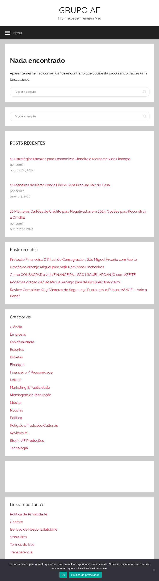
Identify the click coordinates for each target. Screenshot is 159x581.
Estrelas (16, 357)
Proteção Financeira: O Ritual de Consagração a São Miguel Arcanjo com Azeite (73, 259)
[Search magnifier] (145, 92)
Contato (16, 522)
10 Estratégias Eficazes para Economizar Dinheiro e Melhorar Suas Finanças (70, 159)
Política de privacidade (85, 574)
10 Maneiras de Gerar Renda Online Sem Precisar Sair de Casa (60, 185)
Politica (16, 418)
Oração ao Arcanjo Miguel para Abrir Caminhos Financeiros (57, 267)
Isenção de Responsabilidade (33, 529)
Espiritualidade (22, 342)
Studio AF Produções (27, 440)
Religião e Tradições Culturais (34, 425)
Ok (63, 574)
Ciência (16, 327)
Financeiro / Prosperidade (31, 372)
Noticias (16, 410)
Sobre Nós (18, 537)
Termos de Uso (22, 544)
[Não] (154, 570)
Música (15, 403)
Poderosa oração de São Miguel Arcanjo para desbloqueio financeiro (65, 282)
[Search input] (78, 92)
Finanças (17, 365)
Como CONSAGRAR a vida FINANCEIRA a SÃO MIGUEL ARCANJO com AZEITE (73, 275)
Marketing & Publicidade (30, 387)
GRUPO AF (79, 10)
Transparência (21, 552)
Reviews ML (20, 433)
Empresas (18, 334)
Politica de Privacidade (28, 514)
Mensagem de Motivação (30, 395)
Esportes (17, 349)
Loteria (15, 380)
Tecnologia (19, 448)
